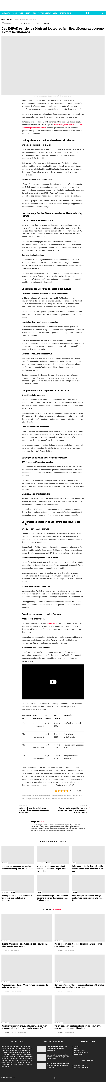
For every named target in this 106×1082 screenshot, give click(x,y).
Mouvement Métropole (81, 1067)
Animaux (48, 13)
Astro (55, 13)
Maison (14, 13)
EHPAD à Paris (52, 624)
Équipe (76, 1049)
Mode (21, 13)
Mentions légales (79, 1050)
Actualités (6, 13)
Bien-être (28, 13)
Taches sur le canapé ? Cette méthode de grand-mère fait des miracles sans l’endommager (52, 898)
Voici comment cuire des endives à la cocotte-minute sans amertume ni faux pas (88, 868)
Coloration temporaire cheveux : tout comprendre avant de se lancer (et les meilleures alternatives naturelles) (25, 1027)
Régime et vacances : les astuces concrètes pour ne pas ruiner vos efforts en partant (24, 945)
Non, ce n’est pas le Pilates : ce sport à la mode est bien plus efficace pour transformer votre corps (79, 986)
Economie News (79, 1065)
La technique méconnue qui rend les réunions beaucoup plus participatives (17, 867)
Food (35, 13)
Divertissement (65, 13)
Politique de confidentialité (82, 1052)
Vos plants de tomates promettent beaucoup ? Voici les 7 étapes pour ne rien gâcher (52, 868)
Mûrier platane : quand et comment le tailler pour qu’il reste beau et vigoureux (16, 898)
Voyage (41, 13)
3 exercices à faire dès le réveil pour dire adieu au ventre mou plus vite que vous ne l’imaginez (78, 1027)
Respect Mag (78, 1054)
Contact (76, 1047)
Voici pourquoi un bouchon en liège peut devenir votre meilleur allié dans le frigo (88, 898)
